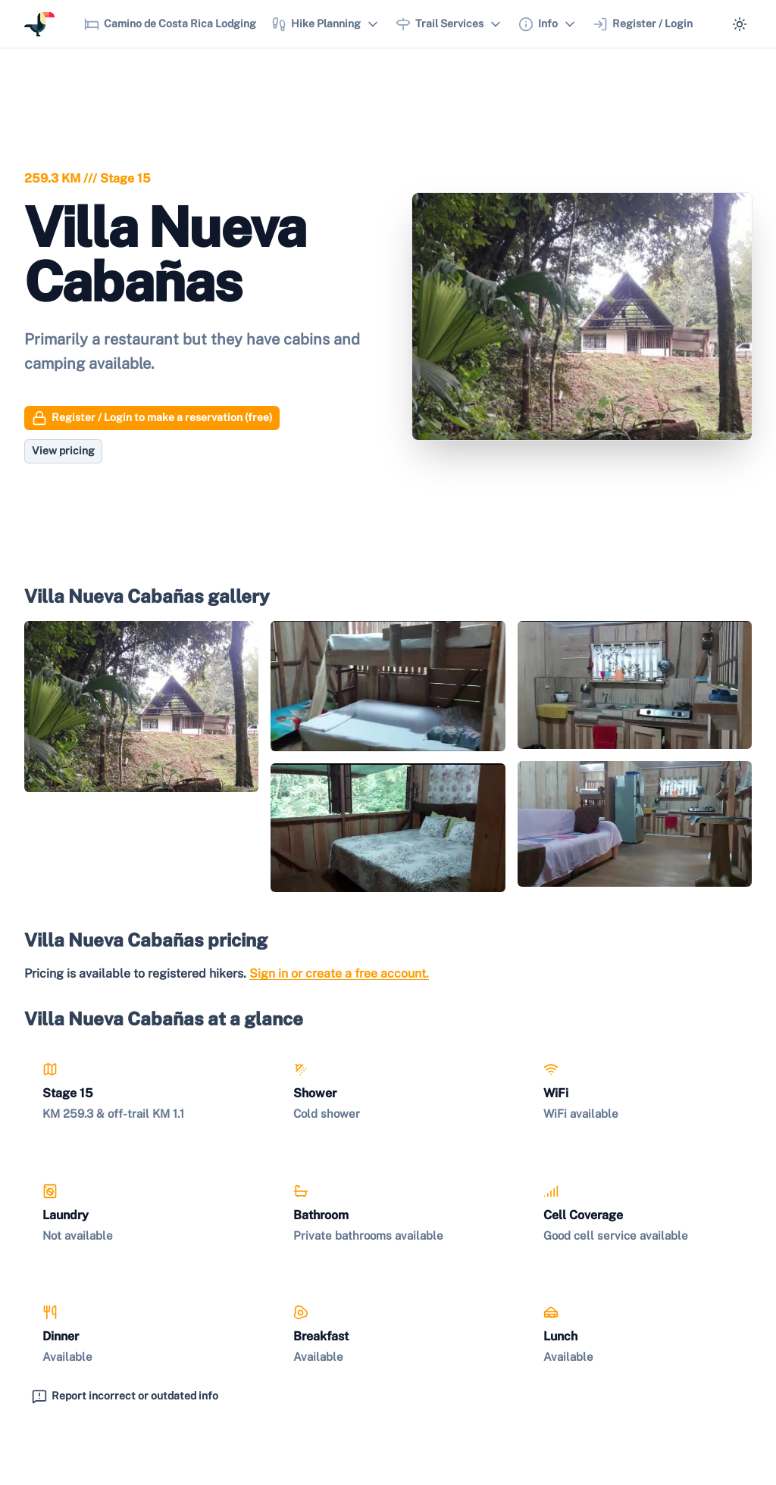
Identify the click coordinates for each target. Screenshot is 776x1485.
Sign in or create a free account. (339, 973)
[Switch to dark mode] (740, 24)
